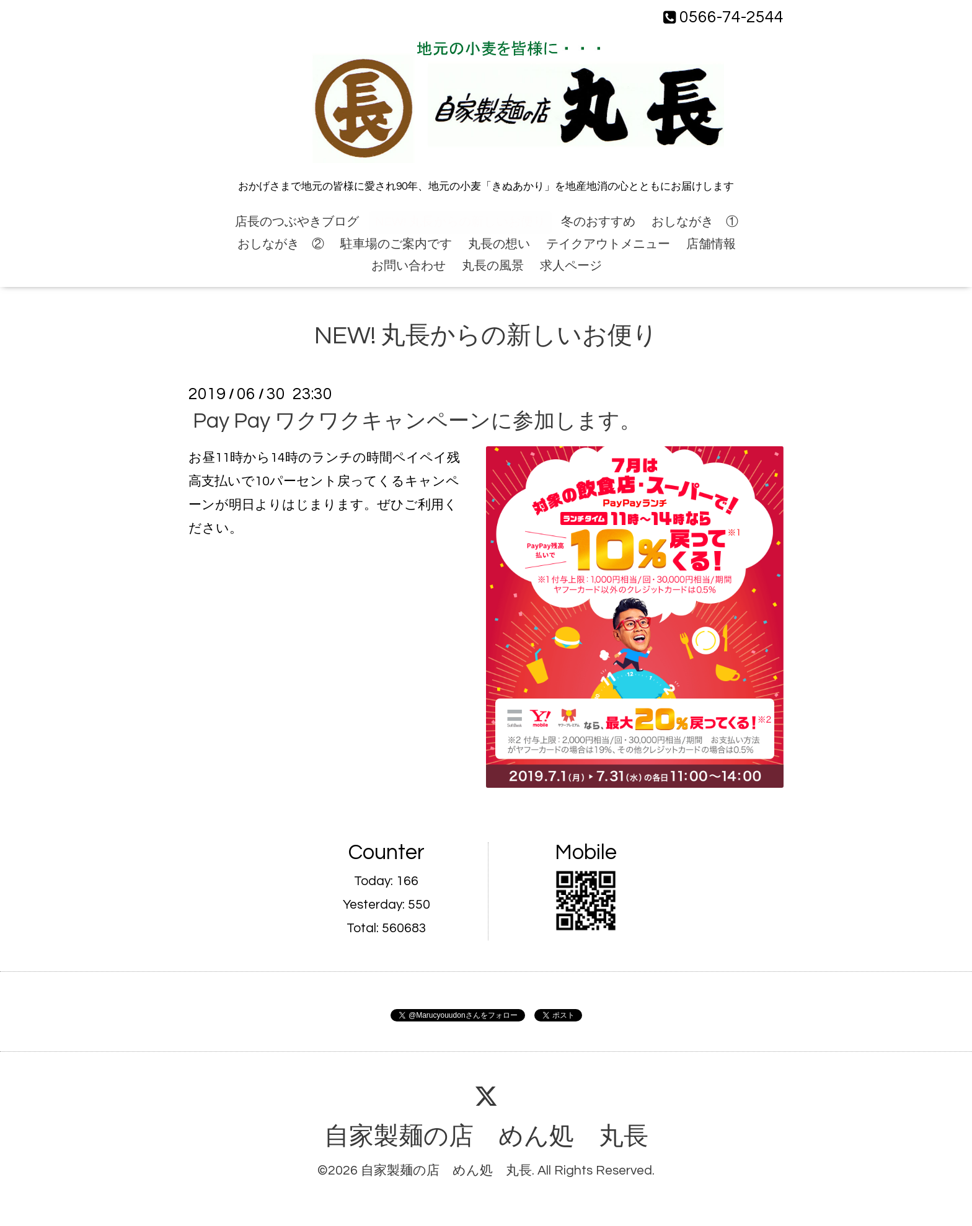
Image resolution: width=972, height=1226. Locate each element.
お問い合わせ (408, 266)
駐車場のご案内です (396, 244)
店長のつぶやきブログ (297, 222)
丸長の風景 (493, 266)
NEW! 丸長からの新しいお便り (460, 222)
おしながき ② (280, 244)
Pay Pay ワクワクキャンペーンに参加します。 (417, 421)
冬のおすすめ (598, 222)
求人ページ (571, 266)
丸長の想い (499, 244)
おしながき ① (695, 222)
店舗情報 (711, 244)
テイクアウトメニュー (608, 244)
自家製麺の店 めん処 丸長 (486, 1136)
